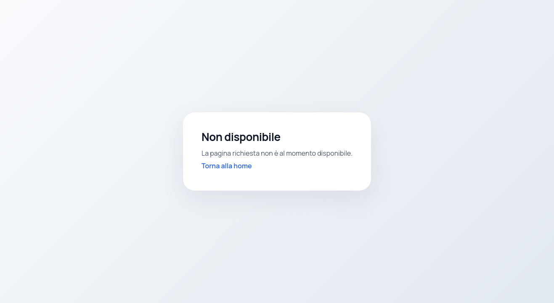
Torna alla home (226, 165)
